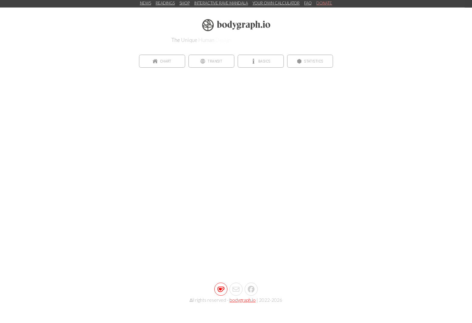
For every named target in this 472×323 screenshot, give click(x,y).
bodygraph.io (242, 299)
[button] (162, 61)
